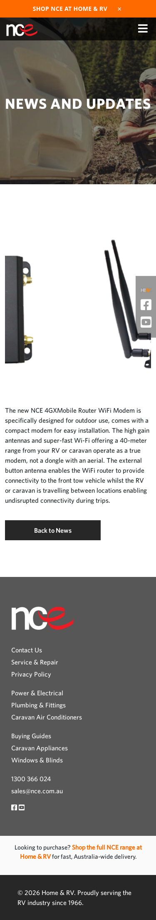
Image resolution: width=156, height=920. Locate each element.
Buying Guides (31, 736)
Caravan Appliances (39, 748)
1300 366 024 (31, 778)
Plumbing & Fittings (38, 705)
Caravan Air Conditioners (46, 717)
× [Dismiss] (119, 8)
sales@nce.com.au (37, 791)
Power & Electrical (37, 693)
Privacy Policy (31, 674)
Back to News (53, 530)
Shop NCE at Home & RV (70, 9)
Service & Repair (34, 662)
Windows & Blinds (37, 760)
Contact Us (26, 650)
